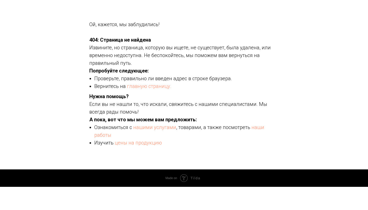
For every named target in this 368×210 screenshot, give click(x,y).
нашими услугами (154, 127)
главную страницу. (149, 86)
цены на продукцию (138, 143)
